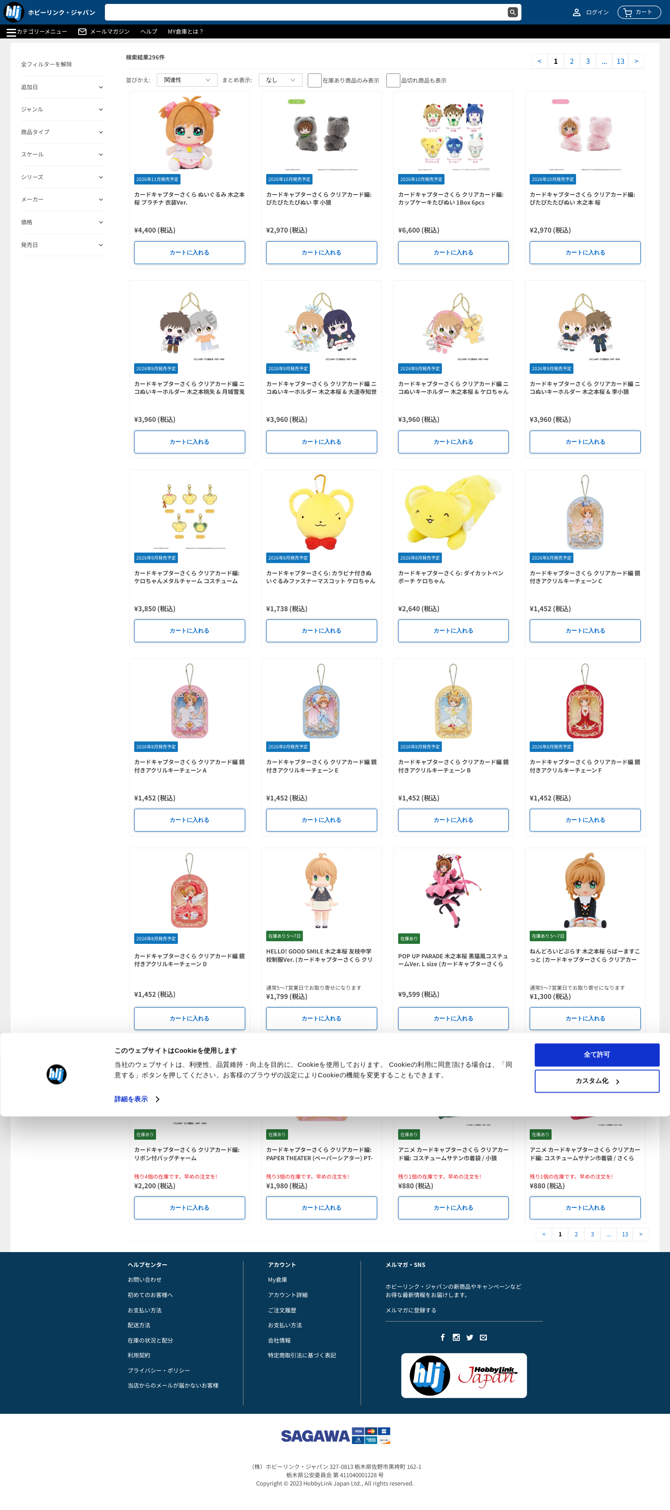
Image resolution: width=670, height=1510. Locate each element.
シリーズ (32, 177)
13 (621, 61)
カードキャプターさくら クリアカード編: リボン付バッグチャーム (187, 1153)
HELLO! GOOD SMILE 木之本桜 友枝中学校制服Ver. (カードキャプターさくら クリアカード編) (319, 959)
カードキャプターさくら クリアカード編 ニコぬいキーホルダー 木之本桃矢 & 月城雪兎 (189, 387)
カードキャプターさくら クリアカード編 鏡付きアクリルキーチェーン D (189, 960)
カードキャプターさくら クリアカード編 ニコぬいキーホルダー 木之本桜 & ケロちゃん (453, 387)
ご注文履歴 (282, 1310)
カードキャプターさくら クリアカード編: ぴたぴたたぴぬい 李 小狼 (318, 198)
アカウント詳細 (288, 1295)
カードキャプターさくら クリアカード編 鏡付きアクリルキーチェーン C (585, 577)
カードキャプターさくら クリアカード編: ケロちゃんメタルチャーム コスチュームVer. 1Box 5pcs (187, 581)
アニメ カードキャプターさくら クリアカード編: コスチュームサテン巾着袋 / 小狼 (453, 1153)
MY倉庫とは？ (186, 31)
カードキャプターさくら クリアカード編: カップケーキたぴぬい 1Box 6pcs (450, 198)
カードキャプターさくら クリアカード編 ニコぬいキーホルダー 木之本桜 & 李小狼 (585, 387)
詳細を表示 (131, 1492)
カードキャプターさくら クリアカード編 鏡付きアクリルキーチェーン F (585, 766)
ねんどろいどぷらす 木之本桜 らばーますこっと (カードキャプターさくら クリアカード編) (585, 959)
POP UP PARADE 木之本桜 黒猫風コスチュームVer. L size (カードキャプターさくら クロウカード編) (453, 964)
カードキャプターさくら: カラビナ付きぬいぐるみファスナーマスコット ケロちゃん (320, 577)
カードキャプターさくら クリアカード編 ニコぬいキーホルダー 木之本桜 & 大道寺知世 (321, 387)
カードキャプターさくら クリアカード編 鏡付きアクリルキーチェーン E (321, 766)
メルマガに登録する (411, 1310)
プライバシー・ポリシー (159, 1370)
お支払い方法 (145, 1310)
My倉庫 (277, 1279)
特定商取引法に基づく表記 (302, 1355)
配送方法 (139, 1325)
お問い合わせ (145, 1279)
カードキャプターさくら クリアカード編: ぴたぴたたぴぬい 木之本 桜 (582, 198)
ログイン (597, 12)
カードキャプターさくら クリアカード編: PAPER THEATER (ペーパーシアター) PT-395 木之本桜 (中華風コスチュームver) (319, 1157)
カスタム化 (597, 1474)
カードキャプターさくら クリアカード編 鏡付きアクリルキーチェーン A (189, 766)
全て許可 (597, 1448)
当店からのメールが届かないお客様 (173, 1385)
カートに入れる (189, 252)
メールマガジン (110, 31)
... (604, 61)
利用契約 (139, 1355)
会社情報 (279, 1340)
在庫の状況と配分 (150, 1340)
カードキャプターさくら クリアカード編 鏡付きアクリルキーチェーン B (453, 766)
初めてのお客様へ (150, 1295)
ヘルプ (148, 31)
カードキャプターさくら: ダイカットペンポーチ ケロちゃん (450, 577)
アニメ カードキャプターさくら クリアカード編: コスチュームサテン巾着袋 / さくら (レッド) (585, 1157)
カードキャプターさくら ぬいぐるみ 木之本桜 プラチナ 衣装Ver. (189, 198)
